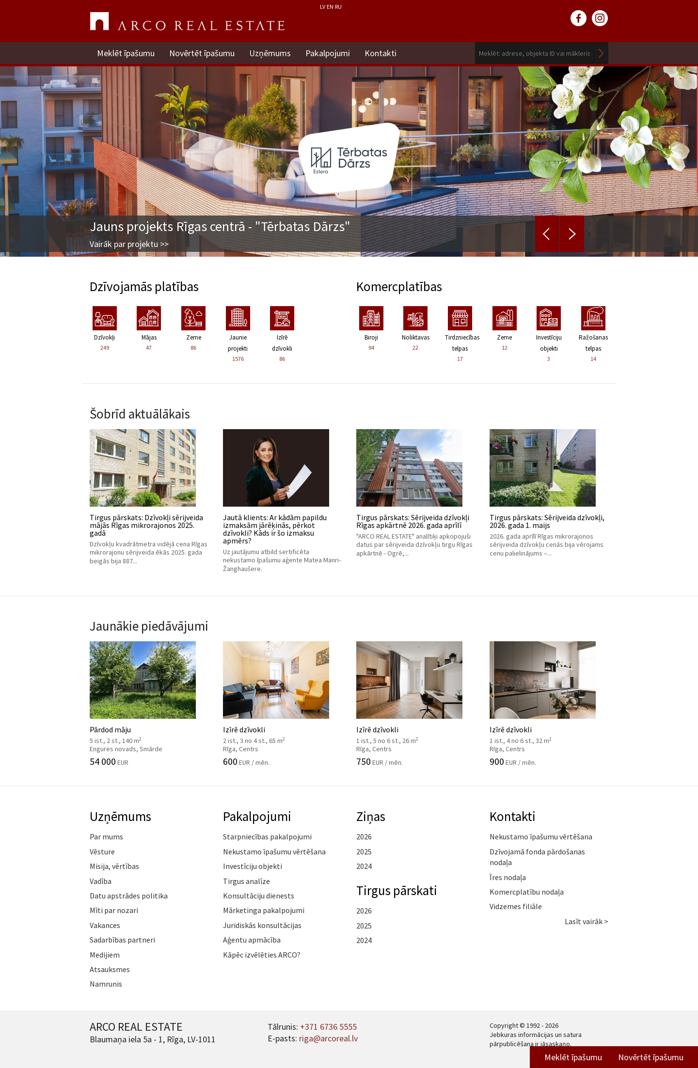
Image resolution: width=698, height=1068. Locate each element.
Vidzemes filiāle (516, 906)
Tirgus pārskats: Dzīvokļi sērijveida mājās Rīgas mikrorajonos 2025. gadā (149, 497)
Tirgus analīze (246, 881)
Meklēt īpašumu (126, 53)
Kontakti (381, 53)
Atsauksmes (110, 969)
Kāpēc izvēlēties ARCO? (262, 955)
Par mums (106, 836)
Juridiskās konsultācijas (262, 925)
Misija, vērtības (114, 866)
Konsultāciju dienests (258, 895)
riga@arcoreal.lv (328, 1038)
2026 (364, 836)
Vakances (105, 925)
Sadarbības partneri (122, 939)
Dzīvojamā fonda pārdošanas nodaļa (537, 857)
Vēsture (102, 851)
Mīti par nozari (114, 910)
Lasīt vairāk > (586, 921)
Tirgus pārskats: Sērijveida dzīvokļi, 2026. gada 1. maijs (549, 493)
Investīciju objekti (252, 866)
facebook (579, 18)
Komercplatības (399, 286)
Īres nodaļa (508, 877)
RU (338, 6)
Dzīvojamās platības (144, 286)
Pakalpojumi (327, 53)
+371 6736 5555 (328, 1026)
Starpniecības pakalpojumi (267, 836)
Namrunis (106, 984)
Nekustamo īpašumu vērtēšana (274, 851)
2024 (364, 866)
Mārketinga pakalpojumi (263, 910)
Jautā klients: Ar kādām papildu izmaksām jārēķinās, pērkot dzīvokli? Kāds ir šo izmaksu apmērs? (282, 501)
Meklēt (601, 53)
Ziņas (370, 816)
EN (330, 6)
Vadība (100, 881)
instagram (600, 18)
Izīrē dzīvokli (282, 703)
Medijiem (105, 955)
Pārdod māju (149, 703)
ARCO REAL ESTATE (187, 21)
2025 (364, 851)
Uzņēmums (270, 53)
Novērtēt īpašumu (202, 53)
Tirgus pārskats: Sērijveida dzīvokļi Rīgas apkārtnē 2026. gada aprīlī (415, 493)
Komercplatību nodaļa (527, 892)
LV (322, 6)
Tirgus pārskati (396, 890)
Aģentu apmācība (252, 939)
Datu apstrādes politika (129, 895)
